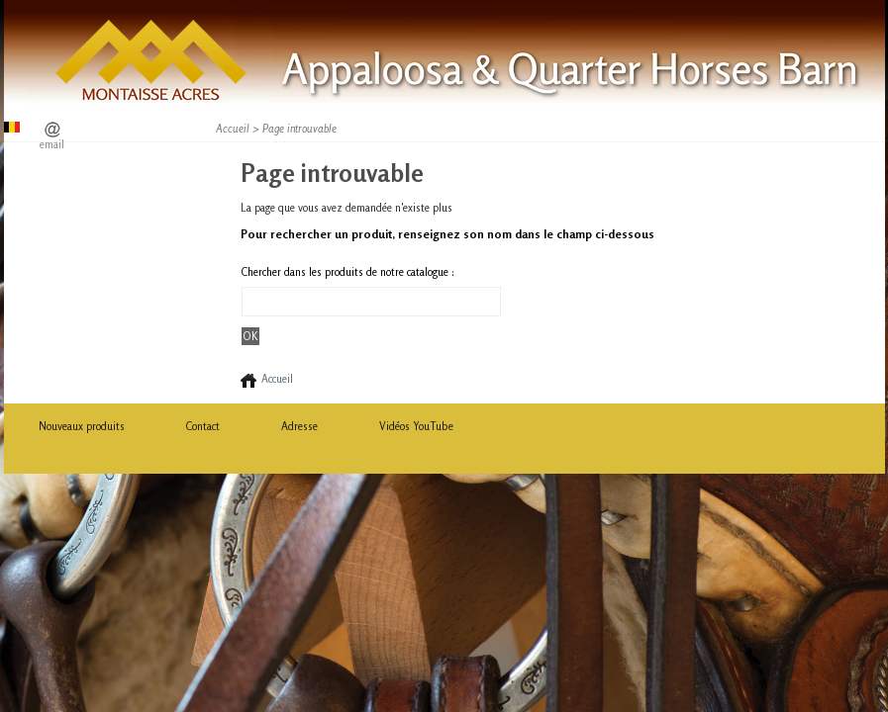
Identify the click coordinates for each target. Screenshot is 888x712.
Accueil (232, 128)
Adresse (299, 426)
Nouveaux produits (82, 426)
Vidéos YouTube (416, 426)
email (52, 144)
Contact (203, 426)
